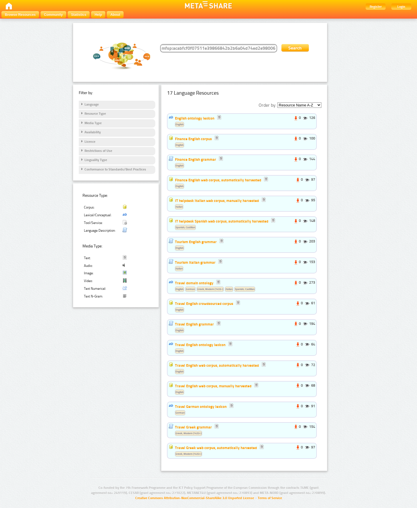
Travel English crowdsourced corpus (204, 303)
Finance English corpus (193, 138)
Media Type (93, 123)
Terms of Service (270, 498)
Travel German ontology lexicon (201, 406)
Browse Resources (20, 15)
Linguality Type (95, 160)
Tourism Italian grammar (195, 262)
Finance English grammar (195, 159)
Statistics (78, 15)
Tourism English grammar (196, 241)
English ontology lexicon (194, 118)
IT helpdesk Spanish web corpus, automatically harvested (221, 221)
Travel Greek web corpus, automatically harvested (216, 447)
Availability (92, 132)
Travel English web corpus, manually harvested (213, 386)
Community (53, 15)
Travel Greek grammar (193, 427)
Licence (89, 142)
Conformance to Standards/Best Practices (115, 169)
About (115, 15)
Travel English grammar (194, 324)
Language (91, 104)
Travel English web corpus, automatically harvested (217, 365)
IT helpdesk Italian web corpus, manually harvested (217, 200)
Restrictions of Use (98, 151)
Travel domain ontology (194, 283)
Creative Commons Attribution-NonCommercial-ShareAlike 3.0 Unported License (194, 498)
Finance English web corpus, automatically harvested (218, 180)
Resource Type (95, 114)
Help (98, 15)
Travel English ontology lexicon (200, 344)
